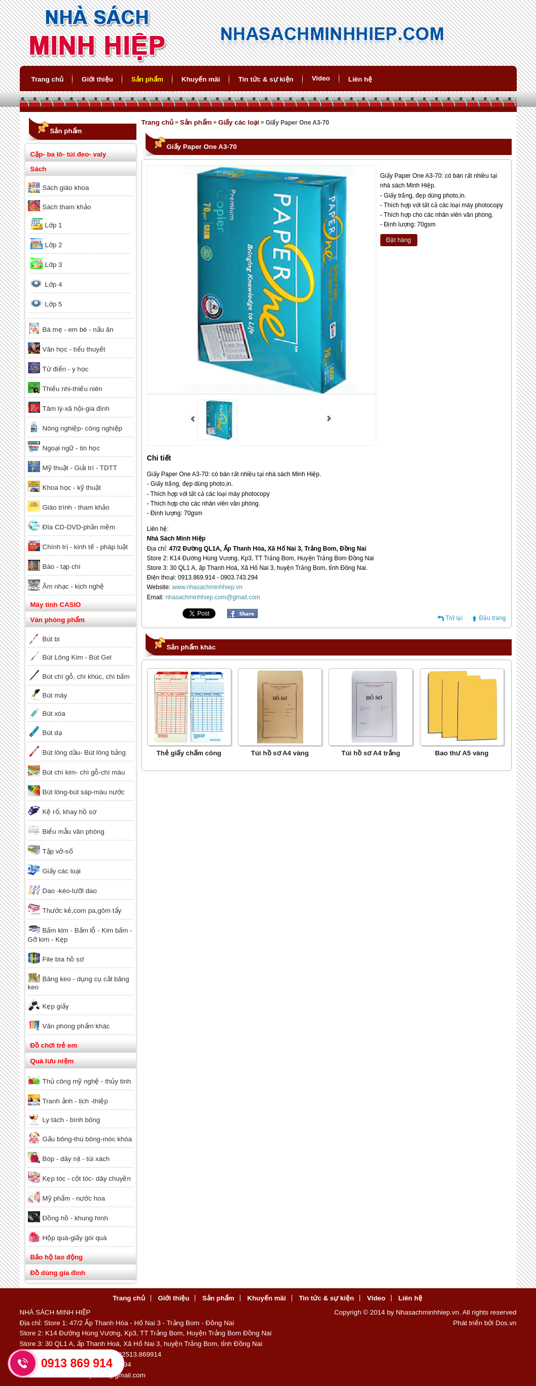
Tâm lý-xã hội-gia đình (76, 408)
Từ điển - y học (66, 369)
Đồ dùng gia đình (58, 1273)
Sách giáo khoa (66, 187)
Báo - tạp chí (62, 566)
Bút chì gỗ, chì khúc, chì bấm (86, 676)
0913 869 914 (77, 1363)
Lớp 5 (53, 304)
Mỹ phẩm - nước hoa (74, 1198)
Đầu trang (492, 618)
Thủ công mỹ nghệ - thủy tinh (87, 1081)
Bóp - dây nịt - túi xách (76, 1159)
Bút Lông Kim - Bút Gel (77, 657)
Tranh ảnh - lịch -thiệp (75, 1101)
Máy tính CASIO (55, 604)
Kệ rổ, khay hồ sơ (69, 812)
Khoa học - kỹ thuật (72, 487)
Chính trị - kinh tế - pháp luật (85, 547)
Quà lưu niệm (52, 1061)
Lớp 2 (53, 245)
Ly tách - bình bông (71, 1120)
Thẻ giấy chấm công (189, 753)
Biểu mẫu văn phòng (73, 831)
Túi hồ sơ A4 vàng (280, 753)
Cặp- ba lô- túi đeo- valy (68, 154)
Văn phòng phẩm (57, 620)
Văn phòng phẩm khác (76, 1026)
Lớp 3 (53, 264)
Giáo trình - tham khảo (76, 507)
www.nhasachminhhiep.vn (207, 587)
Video (321, 78)
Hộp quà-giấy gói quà (75, 1238)
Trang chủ (47, 79)
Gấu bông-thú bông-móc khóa (87, 1139)
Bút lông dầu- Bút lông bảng (84, 752)
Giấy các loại (62, 871)
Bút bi (51, 639)
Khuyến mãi (201, 79)
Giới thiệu (97, 79)
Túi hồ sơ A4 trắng (370, 753)
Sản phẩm (147, 79)
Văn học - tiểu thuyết (74, 349)
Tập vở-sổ (58, 851)
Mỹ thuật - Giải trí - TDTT (80, 468)
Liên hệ (360, 79)
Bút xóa (54, 713)
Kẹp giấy (56, 1006)
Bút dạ (52, 733)
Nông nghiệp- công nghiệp (83, 428)
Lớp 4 (53, 284)
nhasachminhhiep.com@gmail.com (212, 597)
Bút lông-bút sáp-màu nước (84, 792)
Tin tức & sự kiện (266, 79)
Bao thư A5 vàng (462, 753)
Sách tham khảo (67, 207)
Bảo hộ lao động (56, 1257)
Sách (38, 169)
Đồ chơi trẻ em (54, 1045)
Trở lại (454, 618)
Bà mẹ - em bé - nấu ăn (78, 329)
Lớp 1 (53, 225)
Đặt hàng (398, 240)
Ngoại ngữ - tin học (71, 448)
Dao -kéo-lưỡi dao (70, 891)
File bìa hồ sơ (63, 959)
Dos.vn (505, 1323)
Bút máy (55, 695)
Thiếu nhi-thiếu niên (72, 389)
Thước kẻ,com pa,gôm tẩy (82, 910)
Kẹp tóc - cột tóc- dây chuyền (87, 1178)
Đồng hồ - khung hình (75, 1218)
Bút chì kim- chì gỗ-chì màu (84, 772)
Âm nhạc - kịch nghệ (73, 586)
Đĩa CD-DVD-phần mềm (79, 527)
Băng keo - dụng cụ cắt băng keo (78, 983)
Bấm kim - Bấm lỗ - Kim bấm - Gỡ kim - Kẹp (80, 935)
